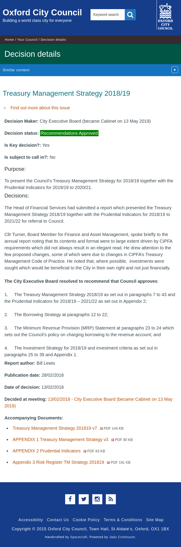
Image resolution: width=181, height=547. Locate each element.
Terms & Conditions (123, 520)
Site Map (155, 520)
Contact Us (58, 520)
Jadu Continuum (122, 537)
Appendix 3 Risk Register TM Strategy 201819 (72, 462)
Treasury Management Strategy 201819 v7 (68, 428)
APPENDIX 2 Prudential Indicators (59, 450)
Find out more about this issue (40, 107)
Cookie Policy (86, 520)
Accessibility (30, 520)
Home (9, 39)
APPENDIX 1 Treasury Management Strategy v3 (73, 439)
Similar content (16, 70)
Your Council (27, 39)
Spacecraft (78, 537)
